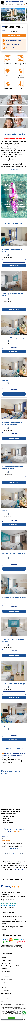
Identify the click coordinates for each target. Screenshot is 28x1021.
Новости (4, 985)
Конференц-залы (6, 976)
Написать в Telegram (9, 905)
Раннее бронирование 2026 (10, 966)
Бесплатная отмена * (13, 44)
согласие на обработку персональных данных (11, 1015)
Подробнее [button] (14, 260)
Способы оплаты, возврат (9, 919)
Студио (5, 726)
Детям (3, 982)
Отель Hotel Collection (14, 1)
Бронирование (6, 993)
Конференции (5, 971)
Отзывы (3, 987)
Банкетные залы (6, 979)
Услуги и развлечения (8, 974)
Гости (3, 30)
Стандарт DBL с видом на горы (13, 338)
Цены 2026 (4, 968)
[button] (11, 245)
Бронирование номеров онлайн (11, 916)
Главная (3, 957)
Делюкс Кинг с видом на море (13, 684)
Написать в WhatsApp (10, 903)
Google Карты (5, 820)
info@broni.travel (8, 907)
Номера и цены (6, 960)
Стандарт (5, 511)
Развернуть (14, 169)
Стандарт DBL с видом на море (14, 597)
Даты (3, 26)
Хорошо (11, 1018)
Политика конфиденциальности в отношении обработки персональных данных (13, 927)
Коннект (5, 380)
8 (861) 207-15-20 (8, 900)
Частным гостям (6, 963)
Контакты (4, 996)
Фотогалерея (5, 990)
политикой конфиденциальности (10, 1013)
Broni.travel (7, 999)
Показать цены (14, 36)
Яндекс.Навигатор (7, 822)
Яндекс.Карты (5, 818)
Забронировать (14, 265)
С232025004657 (18, 869)
